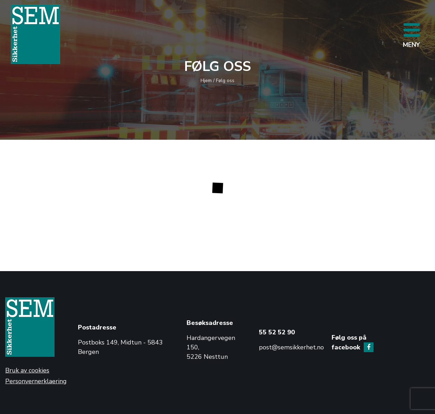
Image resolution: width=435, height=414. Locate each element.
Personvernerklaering (36, 381)
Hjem (206, 80)
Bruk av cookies (27, 370)
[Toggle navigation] (411, 34)
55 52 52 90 (277, 332)
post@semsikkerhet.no (291, 347)
